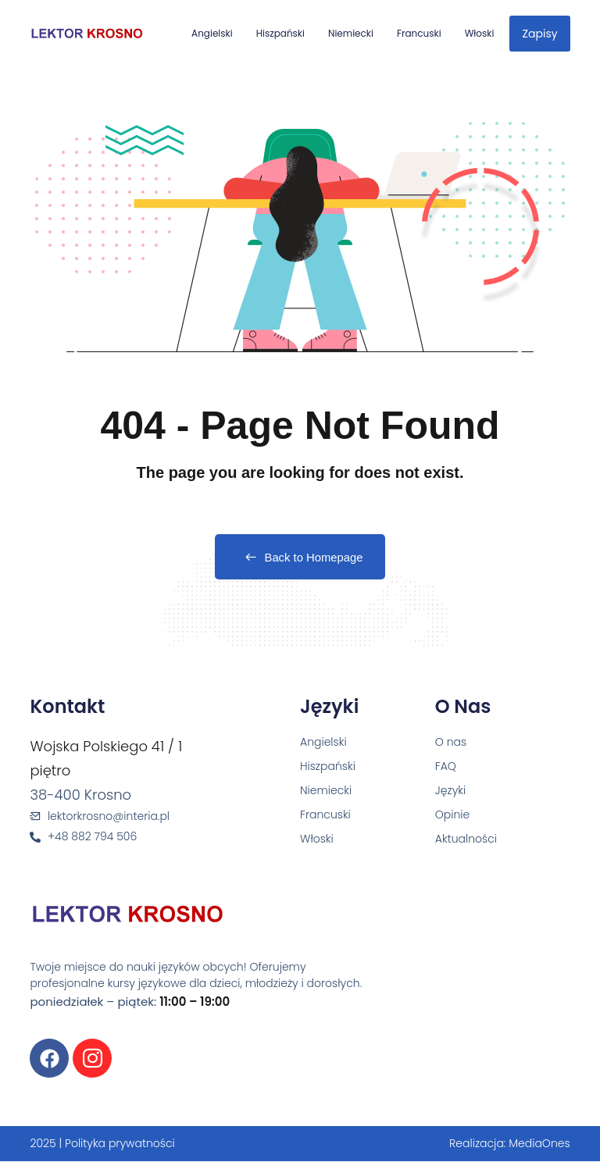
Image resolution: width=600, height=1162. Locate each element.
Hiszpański (280, 33)
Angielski (212, 33)
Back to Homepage (300, 558)
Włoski (480, 33)
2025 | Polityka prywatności (102, 1144)
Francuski (419, 33)
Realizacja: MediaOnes (509, 1144)
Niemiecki (350, 33)
